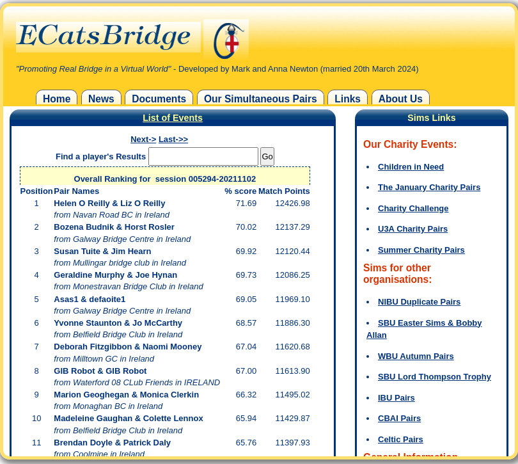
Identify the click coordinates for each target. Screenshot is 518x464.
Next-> (143, 139)
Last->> (173, 139)
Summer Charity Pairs (421, 250)
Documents (159, 98)
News (101, 98)
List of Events (173, 118)
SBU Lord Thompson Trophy (434, 376)
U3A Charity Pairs (413, 229)
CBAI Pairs (399, 418)
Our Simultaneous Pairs (260, 98)
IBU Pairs (396, 398)
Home (56, 98)
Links (347, 98)
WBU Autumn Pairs (416, 356)
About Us (401, 98)
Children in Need (411, 167)
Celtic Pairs (400, 439)
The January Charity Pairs (429, 187)
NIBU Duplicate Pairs (419, 302)
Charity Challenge (413, 208)
